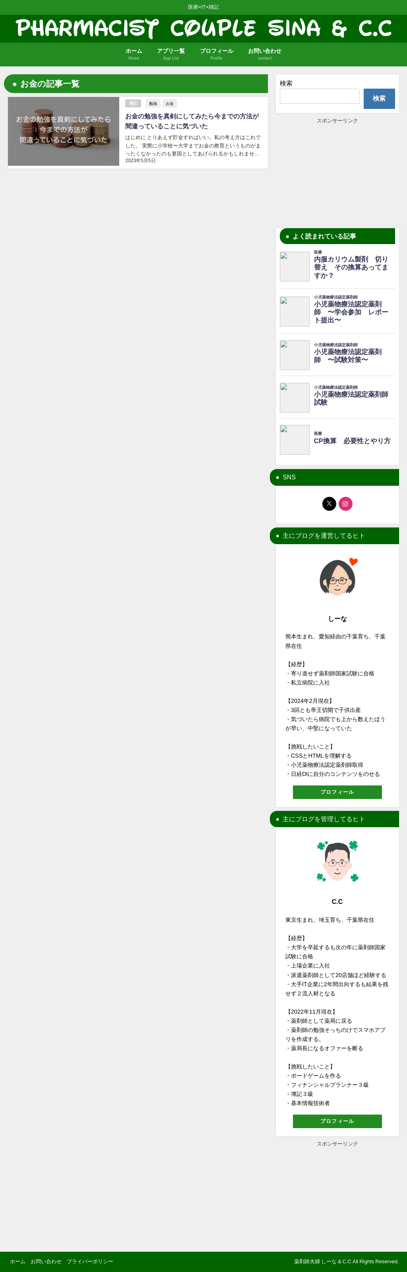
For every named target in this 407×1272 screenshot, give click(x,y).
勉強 (153, 103)
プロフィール (337, 792)
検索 (286, 83)
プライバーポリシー (90, 1261)
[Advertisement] (337, 174)
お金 (170, 103)
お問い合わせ (46, 1261)
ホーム (17, 1261)
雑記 (133, 103)
